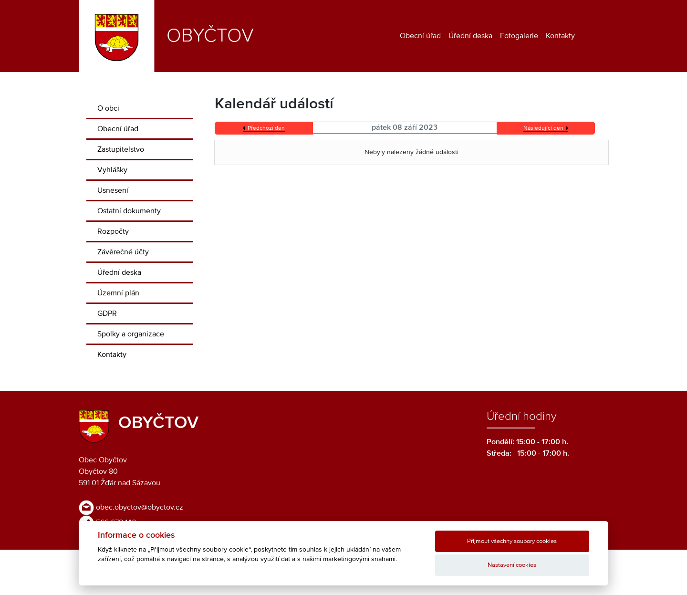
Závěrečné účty (123, 252)
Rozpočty (113, 231)
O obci (108, 108)
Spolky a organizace (130, 334)
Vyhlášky (112, 170)
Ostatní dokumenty (129, 211)
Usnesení (112, 190)
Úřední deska (470, 36)
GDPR (107, 313)
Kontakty (560, 36)
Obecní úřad (420, 36)
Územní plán (118, 293)
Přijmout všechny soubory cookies (512, 541)
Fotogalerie (519, 36)
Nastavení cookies (512, 565)
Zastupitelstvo (120, 149)
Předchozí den (266, 128)
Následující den (543, 128)
